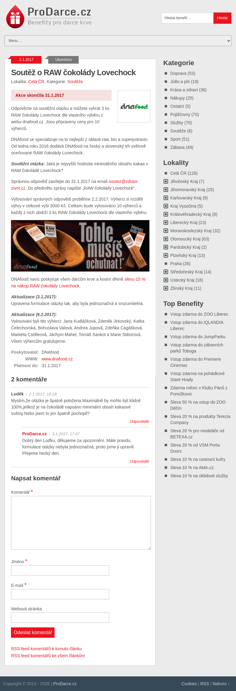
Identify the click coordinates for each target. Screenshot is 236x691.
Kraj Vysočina (183, 206)
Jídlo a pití (180, 81)
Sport (175, 139)
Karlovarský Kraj (186, 197)
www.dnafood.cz (57, 358)
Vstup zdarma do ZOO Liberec (199, 314)
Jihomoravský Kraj (187, 189)
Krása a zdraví (184, 89)
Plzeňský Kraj (183, 255)
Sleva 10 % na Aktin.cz (192, 467)
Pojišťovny (180, 114)
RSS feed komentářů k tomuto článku (46, 648)
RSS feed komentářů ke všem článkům (48, 655)
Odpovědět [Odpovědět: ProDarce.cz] (139, 461)
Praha (176, 263)
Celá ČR (36, 81)
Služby (176, 122)
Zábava (177, 147)
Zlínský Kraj (181, 288)
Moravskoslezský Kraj (191, 230)
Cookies (189, 683)
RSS (204, 683)
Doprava (178, 73)
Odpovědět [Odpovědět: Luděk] (139, 421)
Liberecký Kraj (184, 222)
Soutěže (75, 81)
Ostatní (177, 106)
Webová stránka (26, 608)
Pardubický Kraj (185, 247)
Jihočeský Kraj (184, 181)
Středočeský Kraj (186, 271)
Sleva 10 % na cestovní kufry (198, 459)
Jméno (19, 561)
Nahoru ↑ (221, 683)
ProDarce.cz (34, 433)
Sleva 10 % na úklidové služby (199, 475)
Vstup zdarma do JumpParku (198, 336)
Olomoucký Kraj (185, 239)
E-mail (19, 585)
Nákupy (177, 98)
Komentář (22, 492)
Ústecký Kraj (182, 280)
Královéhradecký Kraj (190, 214)
